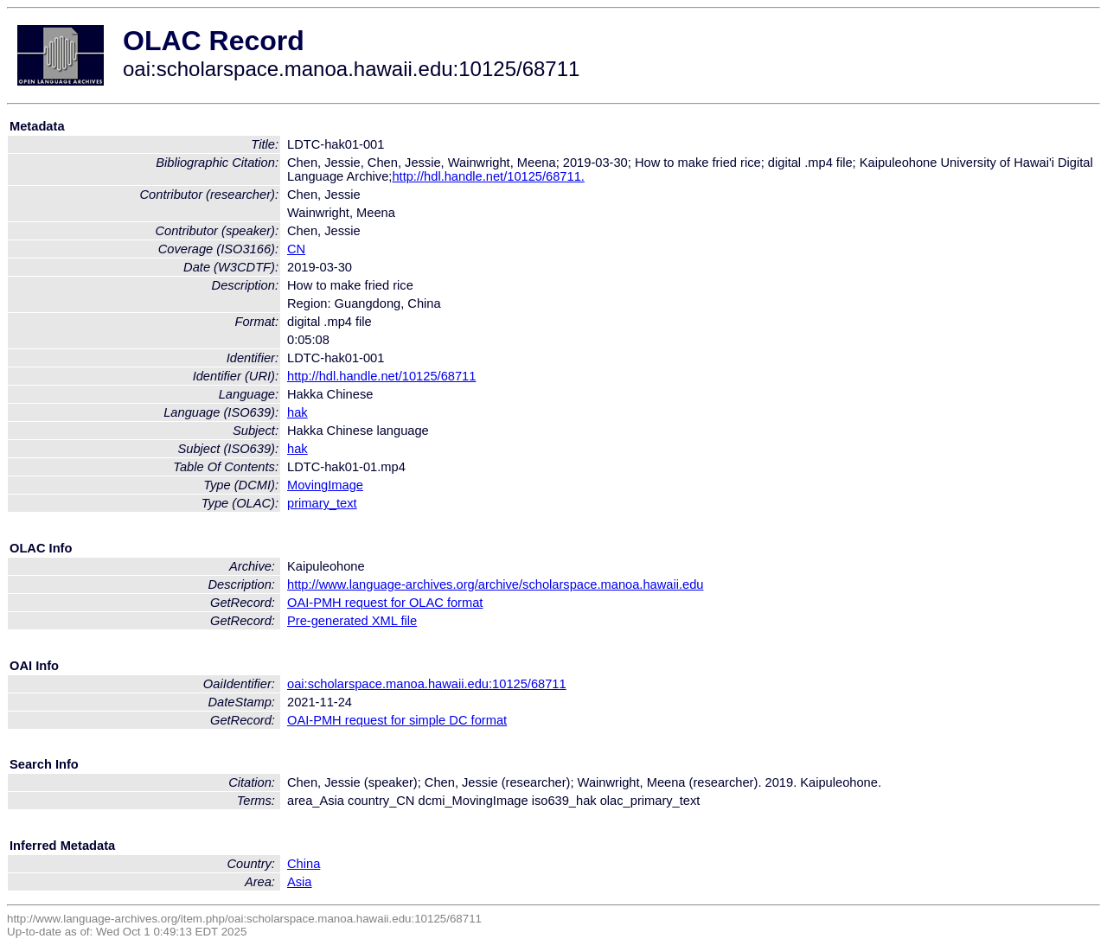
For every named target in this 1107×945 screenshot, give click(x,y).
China (303, 864)
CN (296, 249)
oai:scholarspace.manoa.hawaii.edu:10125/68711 (426, 684)
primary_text (322, 503)
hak (297, 412)
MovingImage (325, 485)
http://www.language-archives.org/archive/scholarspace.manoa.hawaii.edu (495, 584)
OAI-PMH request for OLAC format (385, 603)
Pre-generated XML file (352, 621)
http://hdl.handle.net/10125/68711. (488, 176)
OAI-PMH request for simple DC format (397, 720)
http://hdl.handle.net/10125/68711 (381, 376)
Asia (299, 882)
